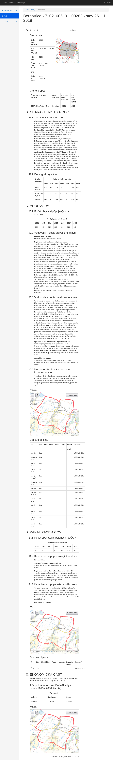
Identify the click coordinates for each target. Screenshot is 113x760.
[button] (37, 395)
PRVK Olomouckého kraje (13, 3)
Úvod (27, 10)
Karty (5, 16)
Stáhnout (74, 30)
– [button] (32, 398)
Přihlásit (107, 3)
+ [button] (32, 395)
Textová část (7, 10)
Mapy (5, 21)
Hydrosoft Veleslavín (47, 433)
